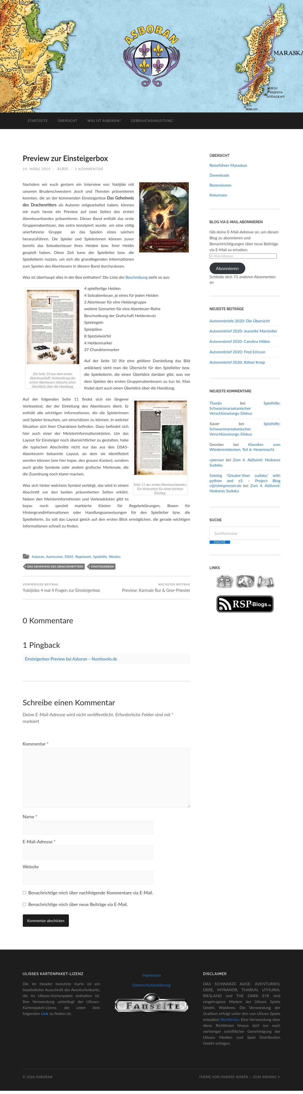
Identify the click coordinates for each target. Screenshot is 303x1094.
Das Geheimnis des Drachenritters (55, 566)
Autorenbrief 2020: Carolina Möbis (240, 341)
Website (31, 869)
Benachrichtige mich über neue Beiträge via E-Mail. (78, 907)
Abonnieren (227, 268)
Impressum (151, 978)
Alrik (63, 169)
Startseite (38, 121)
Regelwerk (87, 556)
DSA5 (72, 556)
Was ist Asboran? (104, 121)
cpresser (217, 459)
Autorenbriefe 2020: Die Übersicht (240, 320)
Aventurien (56, 556)
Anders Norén (234, 1080)
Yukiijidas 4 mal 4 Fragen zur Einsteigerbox (62, 587)
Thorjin (216, 403)
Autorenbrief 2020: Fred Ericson (237, 351)
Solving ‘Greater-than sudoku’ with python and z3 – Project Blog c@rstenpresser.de (245, 480)
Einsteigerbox (102, 566)
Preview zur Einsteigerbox (66, 158)
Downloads (219, 175)
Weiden (121, 556)
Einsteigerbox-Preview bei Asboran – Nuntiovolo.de (75, 659)
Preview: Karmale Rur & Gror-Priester (155, 587)
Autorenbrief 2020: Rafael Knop (237, 362)
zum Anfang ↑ (266, 1080)
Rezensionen (221, 185)
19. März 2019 (37, 169)
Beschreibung (137, 277)
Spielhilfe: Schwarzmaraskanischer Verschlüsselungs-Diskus (245, 408)
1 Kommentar (90, 169)
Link (45, 1016)
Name (30, 819)
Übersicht (68, 121)
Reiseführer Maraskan (228, 165)
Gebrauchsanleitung (152, 121)
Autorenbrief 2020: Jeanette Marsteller (243, 330)
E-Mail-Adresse (39, 844)
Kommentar (36, 744)
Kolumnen (218, 194)
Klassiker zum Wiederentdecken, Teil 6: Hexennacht (245, 447)
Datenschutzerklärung (151, 988)
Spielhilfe (105, 556)
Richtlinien (230, 1022)
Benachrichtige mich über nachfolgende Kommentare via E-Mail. (90, 896)
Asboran (39, 556)
